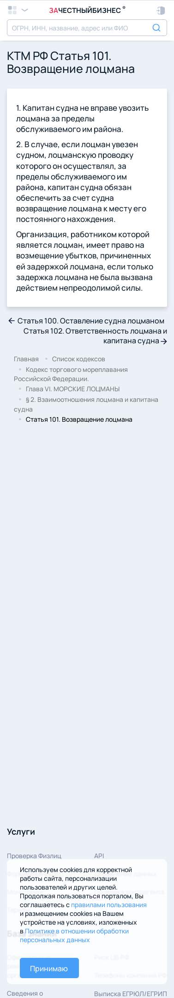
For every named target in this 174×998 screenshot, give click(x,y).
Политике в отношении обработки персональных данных (74, 935)
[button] (161, 11)
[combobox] (87, 27)
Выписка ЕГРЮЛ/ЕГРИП (130, 993)
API (99, 855)
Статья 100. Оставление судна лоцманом (85, 321)
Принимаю (49, 968)
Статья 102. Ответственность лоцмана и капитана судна (95, 336)
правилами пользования (109, 904)
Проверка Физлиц (34, 855)
